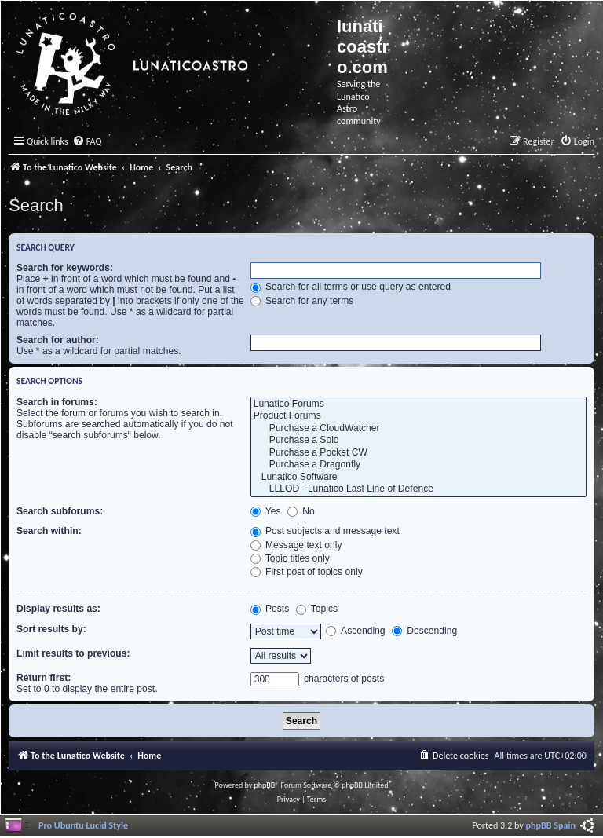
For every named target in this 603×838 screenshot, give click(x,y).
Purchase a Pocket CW (418, 453)
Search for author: (57, 340)
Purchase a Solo (418, 440)
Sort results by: (51, 629)
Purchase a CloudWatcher (418, 429)
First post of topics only (306, 571)
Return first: (43, 677)
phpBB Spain (551, 825)
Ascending (355, 630)
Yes (265, 511)
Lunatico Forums (418, 404)
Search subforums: (59, 511)
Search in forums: (56, 402)
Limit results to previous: (73, 653)
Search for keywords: (64, 267)
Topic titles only (290, 558)
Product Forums (418, 416)
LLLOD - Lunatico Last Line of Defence (418, 489)
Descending (424, 630)
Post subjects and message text (325, 530)
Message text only (296, 545)
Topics (317, 608)
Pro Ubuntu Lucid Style (83, 825)
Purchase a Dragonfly (418, 465)
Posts (270, 608)
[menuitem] (87, 141)
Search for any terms (302, 300)
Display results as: (58, 608)
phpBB (265, 785)
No (301, 511)
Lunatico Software (418, 477)
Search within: (49, 530)
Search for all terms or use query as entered (350, 286)
